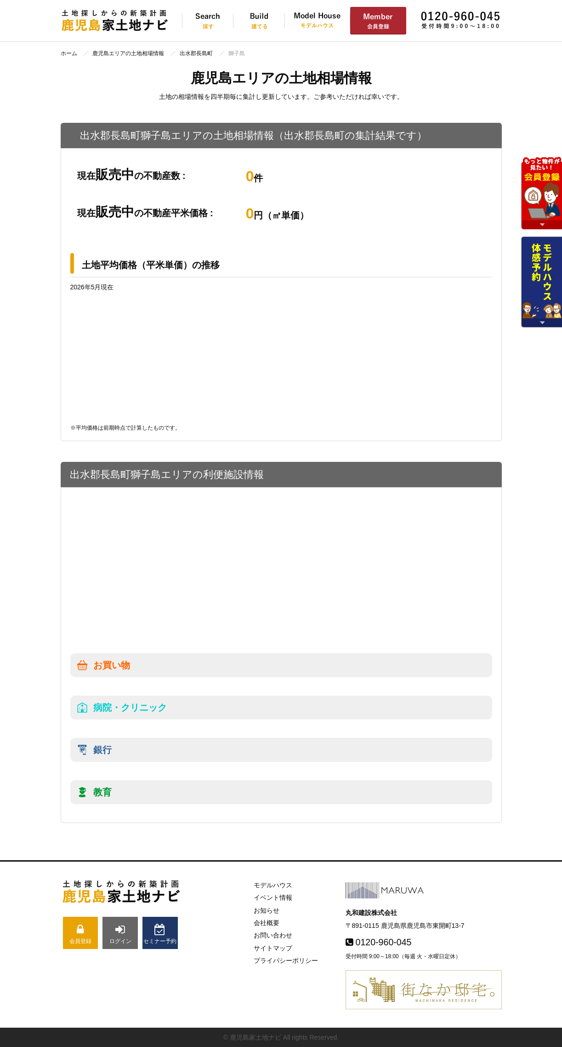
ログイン (120, 934)
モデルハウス (273, 885)
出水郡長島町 (196, 53)
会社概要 (266, 922)
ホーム (69, 53)
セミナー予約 (160, 934)
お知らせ (266, 910)
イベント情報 (273, 897)
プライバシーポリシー (286, 960)
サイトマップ (273, 948)
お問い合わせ (273, 935)
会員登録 (80, 934)
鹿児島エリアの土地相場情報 (128, 53)
